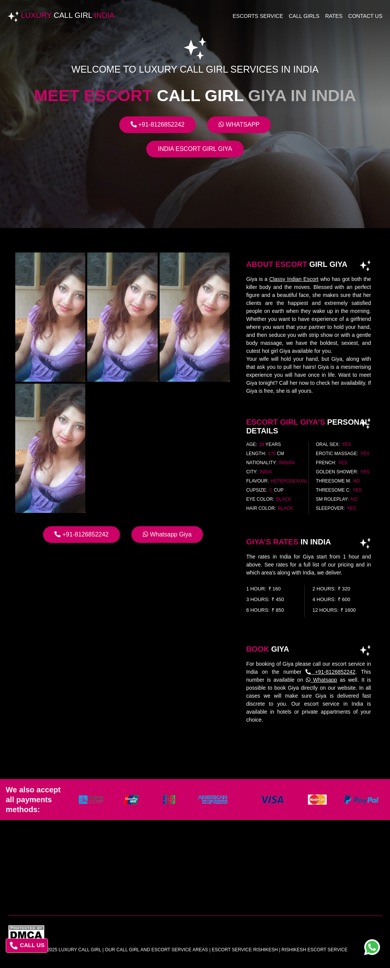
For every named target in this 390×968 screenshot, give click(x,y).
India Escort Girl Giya (195, 149)
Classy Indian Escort (293, 279)
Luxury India (68, 15)
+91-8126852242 (158, 124)
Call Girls (304, 16)
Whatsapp (239, 124)
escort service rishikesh (245, 949)
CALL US (27, 945)
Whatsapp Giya (167, 534)
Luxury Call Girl (80, 949)
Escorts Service (258, 16)
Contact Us (365, 16)
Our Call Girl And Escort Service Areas (156, 949)
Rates (334, 16)
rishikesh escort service (314, 949)
